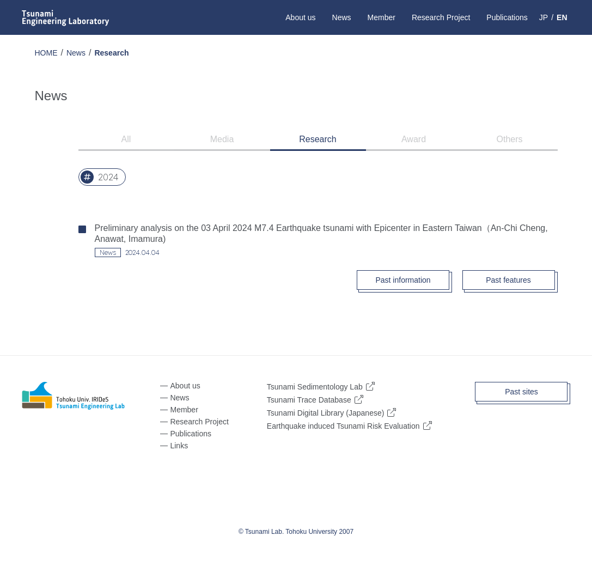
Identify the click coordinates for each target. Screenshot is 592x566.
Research (111, 52)
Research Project (441, 17)
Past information (402, 280)
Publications (507, 17)
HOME (46, 52)
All (126, 139)
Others (509, 139)
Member (381, 17)
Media (222, 139)
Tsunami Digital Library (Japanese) (326, 413)
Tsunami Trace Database (309, 399)
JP (543, 17)
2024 (108, 177)
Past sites (521, 391)
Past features (508, 280)
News (341, 17)
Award (413, 139)
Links (179, 445)
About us (300, 17)
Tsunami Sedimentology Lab (315, 386)
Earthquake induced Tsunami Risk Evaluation (343, 426)
